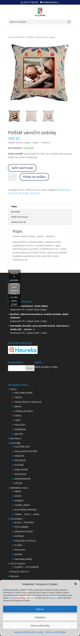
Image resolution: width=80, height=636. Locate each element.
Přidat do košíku (34, 177)
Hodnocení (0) (18, 222)
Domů (10, 37)
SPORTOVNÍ (20, 474)
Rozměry (15, 211)
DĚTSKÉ (18, 483)
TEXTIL (13, 389)
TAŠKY (17, 420)
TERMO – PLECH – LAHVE (26, 514)
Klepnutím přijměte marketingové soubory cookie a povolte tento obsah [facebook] (14, 288)
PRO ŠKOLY (15, 438)
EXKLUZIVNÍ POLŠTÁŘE (25, 451)
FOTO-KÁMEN (21, 526)
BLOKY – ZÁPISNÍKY (24, 522)
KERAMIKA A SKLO (19, 487)
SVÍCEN (17, 496)
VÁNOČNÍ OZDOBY (23, 531)
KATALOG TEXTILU (19, 571)
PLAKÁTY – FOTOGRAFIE (26, 567)
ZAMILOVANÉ (21, 469)
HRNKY (17, 491)
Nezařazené (64, 189)
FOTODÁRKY (16, 518)
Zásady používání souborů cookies (29, 632)
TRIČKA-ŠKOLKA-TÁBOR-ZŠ (27, 402)
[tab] (40, 206)
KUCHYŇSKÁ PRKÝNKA (25, 509)
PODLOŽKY (19, 424)
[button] (75, 583)
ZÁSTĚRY (18, 434)
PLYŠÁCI (18, 545)
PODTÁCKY (19, 549)
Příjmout (40, 609)
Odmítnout (40, 617)
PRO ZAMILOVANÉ (23, 392)
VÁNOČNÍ (34, 193)
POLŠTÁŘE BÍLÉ (22, 446)
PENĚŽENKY (20, 429)
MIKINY (18, 406)
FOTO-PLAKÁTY (18, 563)
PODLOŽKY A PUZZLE (25, 540)
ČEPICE (17, 415)
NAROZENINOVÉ (22, 478)
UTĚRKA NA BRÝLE (23, 411)
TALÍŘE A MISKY (22, 505)
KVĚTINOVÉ (20, 460)
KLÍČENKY (19, 536)
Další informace (19, 216)
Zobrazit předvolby (40, 625)
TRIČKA (18, 397)
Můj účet (14, 576)
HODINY (18, 554)
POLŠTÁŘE (19, 37)
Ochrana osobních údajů (55, 632)
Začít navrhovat (22, 168)
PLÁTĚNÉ (29, 37)
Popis (14, 206)
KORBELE (19, 500)
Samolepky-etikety (23, 559)
